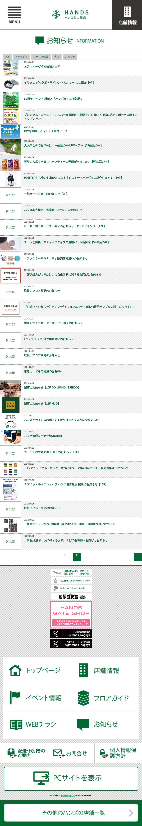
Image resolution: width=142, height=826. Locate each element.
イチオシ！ (22, 56)
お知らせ (70, 56)
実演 (56, 56)
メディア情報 (41, 56)
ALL (7, 56)
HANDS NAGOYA (68, 795)
